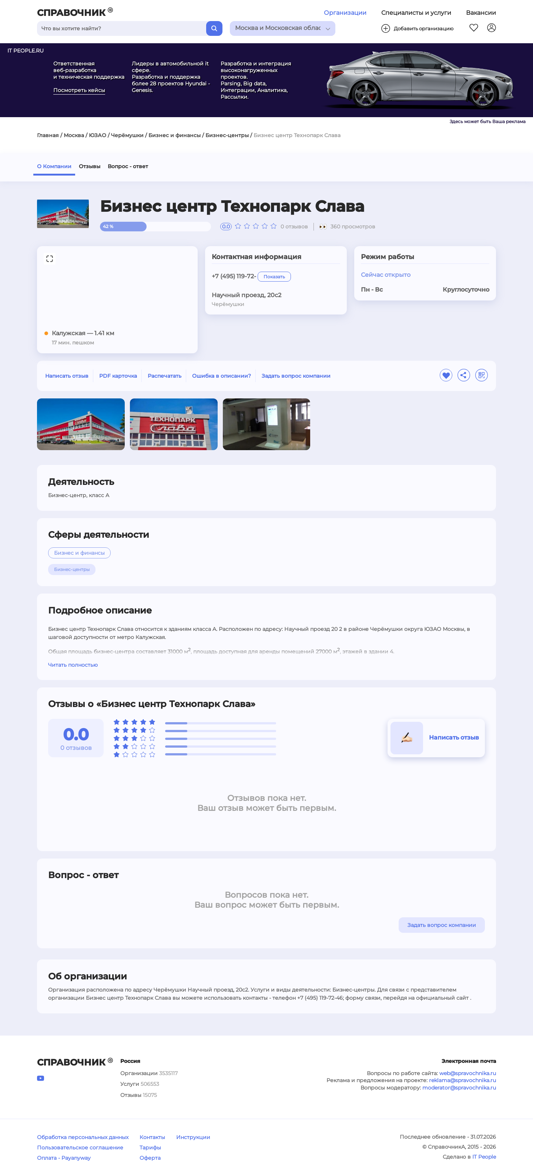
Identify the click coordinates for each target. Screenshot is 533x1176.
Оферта (150, 1158)
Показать (274, 276)
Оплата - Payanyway (64, 1158)
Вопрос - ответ (128, 166)
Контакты (152, 1137)
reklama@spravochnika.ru (462, 1080)
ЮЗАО (97, 135)
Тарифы (150, 1147)
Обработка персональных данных (82, 1137)
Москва (74, 135)
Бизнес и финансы (174, 135)
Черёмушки (127, 135)
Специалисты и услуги (416, 12)
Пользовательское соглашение (80, 1147)
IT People (484, 1156)
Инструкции (193, 1137)
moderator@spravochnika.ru (459, 1087)
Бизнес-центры (227, 135)
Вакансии (481, 12)
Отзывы (89, 166)
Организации (345, 12)
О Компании (54, 166)
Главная (48, 135)
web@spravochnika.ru (467, 1073)
